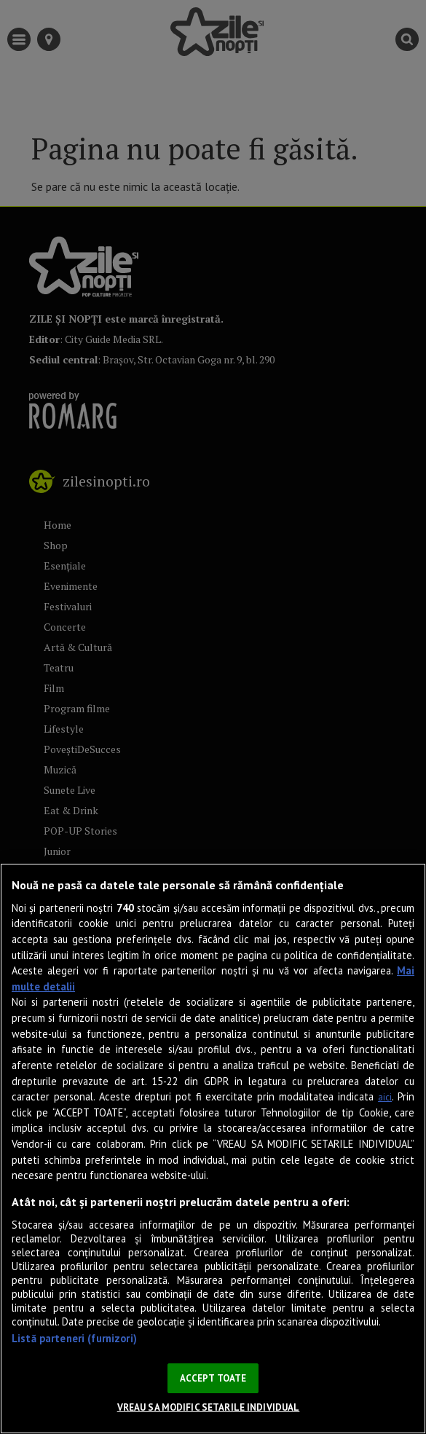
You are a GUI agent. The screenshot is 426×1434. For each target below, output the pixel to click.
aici (385, 1097)
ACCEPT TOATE (213, 1378)
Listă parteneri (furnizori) (74, 1338)
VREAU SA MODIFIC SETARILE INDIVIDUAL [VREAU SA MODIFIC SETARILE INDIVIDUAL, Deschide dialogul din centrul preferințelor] (208, 1407)
